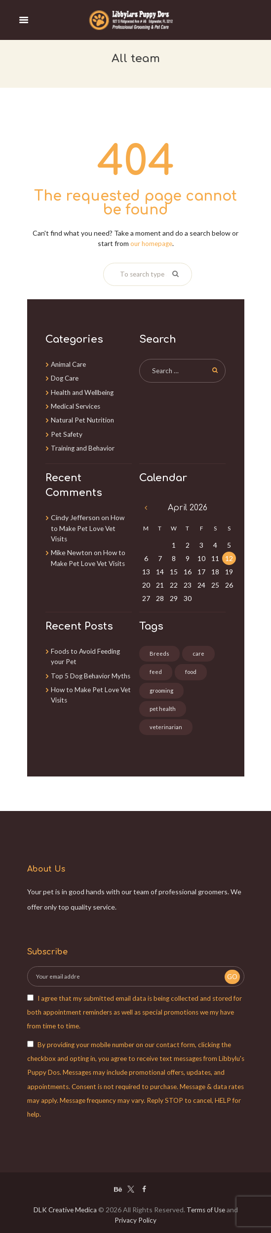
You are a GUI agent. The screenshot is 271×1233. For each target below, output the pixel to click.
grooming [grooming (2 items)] (162, 690)
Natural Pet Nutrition (83, 419)
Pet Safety (67, 432)
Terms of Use (207, 1210)
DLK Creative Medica (63, 1210)
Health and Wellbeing (84, 391)
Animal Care (69, 363)
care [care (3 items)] (198, 652)
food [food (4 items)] (191, 671)
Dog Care (65, 377)
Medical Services (76, 405)
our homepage (151, 243)
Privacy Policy (135, 1220)
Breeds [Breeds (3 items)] (159, 652)
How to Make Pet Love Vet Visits (88, 526)
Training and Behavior (84, 446)
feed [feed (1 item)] (156, 671)
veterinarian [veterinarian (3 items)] (166, 727)
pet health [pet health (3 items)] (163, 708)
